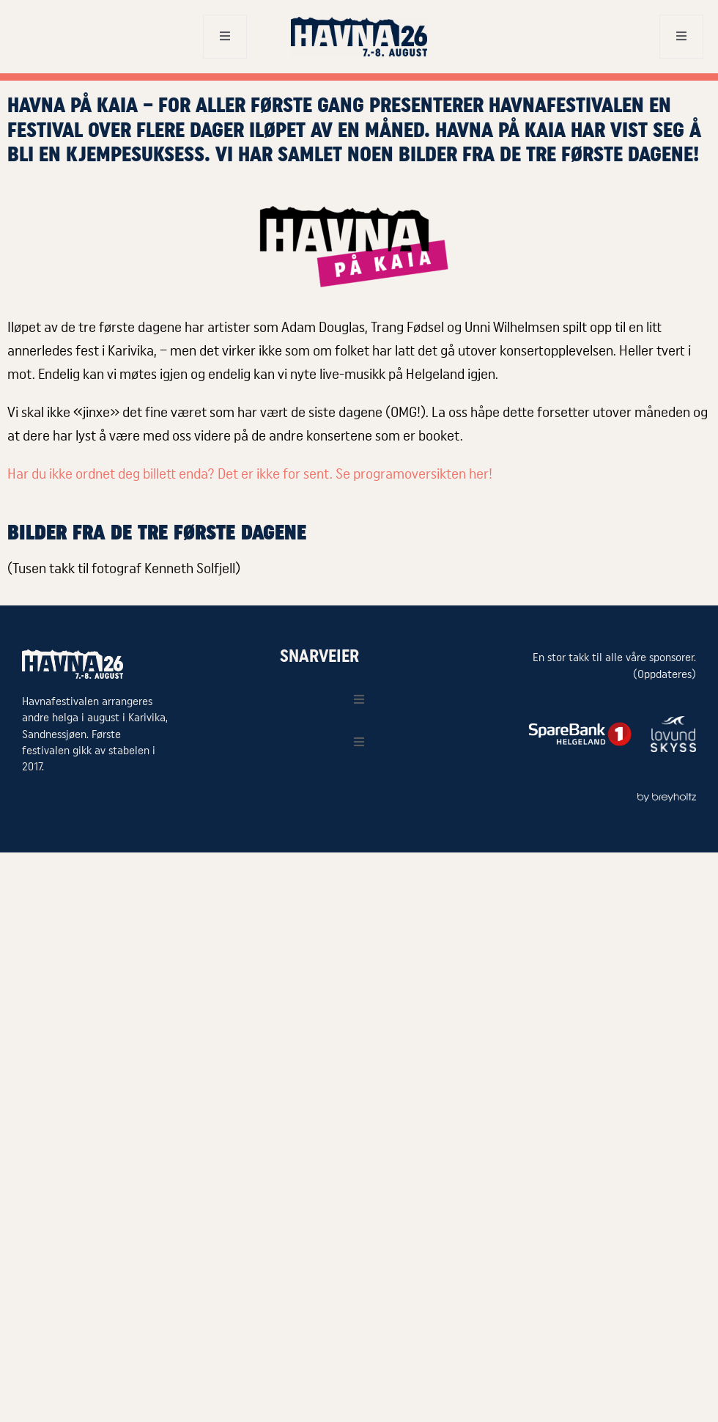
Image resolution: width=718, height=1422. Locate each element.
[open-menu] (225, 37)
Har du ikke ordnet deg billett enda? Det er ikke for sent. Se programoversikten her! (249, 474)
